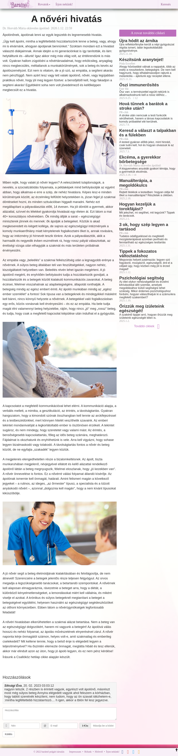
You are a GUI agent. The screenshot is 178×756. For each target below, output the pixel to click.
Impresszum (75, 751)
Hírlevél (99, 751)
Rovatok (44, 4)
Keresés (166, 4)
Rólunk (87, 751)
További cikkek (147, 326)
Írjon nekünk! (64, 4)
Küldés (8, 734)
